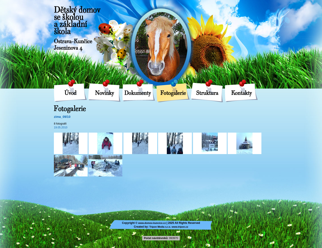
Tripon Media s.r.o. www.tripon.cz (168, 226)
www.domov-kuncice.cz (152, 223)
